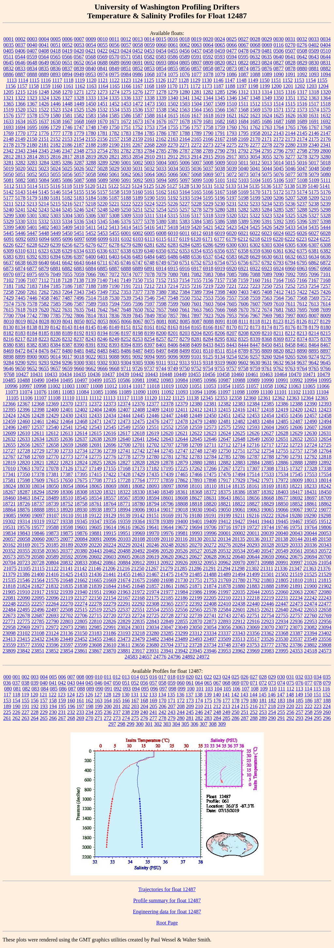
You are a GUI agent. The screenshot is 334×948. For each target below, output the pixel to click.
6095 (56, 239)
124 (71, 694)
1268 (55, 92)
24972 (202, 656)
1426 (43, 104)
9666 (102, 368)
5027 (90, 168)
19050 (224, 509)
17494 (238, 474)
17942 (253, 480)
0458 (208, 51)
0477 (231, 51)
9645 (325, 362)
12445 (138, 415)
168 (144, 700)
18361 (181, 492)
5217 (79, 204)
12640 (123, 439)
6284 (184, 245)
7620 (43, 309)
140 (217, 694)
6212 (243, 239)
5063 (137, 174)
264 (34, 718)
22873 (210, 621)
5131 (207, 186)
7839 (126, 315)
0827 (278, 62)
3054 (255, 156)
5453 (102, 233)
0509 (314, 51)
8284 (208, 339)
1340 (173, 98)
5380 (161, 221)
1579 (43, 115)
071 (254, 683)
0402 (314, 45)
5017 (314, 162)
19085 (9, 515)
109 (263, 688)
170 (162, 700)
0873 (231, 68)
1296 (231, 92)
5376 (126, 221)
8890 (302, 351)
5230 (220, 204)
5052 (32, 174)
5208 (302, 198)
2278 (267, 145)
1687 (278, 121)
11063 (294, 386)
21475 (167, 574)
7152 (161, 280)
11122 (164, 398)
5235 (278, 204)
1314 (267, 92)
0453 (149, 51)
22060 (281, 592)
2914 (196, 156)
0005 (55, 39)
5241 (20, 209)
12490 (310, 421)
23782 (281, 645)
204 (144, 706)
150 (308, 694)
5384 (196, 221)
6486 (173, 256)
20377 (66, 551)
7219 (208, 286)
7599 (173, 304)
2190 (114, 145)
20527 (195, 551)
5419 (184, 227)
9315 (196, 362)
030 (281, 677)
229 (44, 712)
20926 (181, 562)
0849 (114, 68)
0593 (220, 56)
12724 (310, 445)
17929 (238, 480)
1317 (302, 92)
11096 (210, 392)
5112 (9, 186)
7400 (231, 292)
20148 (310, 539)
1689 (302, 121)
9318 (208, 362)
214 (235, 706)
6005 (149, 233)
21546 (23, 580)
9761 (267, 368)
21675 (138, 580)
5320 (231, 215)
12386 (281, 404)
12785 (224, 456)
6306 (302, 245)
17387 (66, 474)
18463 (23, 498)
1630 (302, 115)
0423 (114, 51)
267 (62, 718)
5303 (55, 215)
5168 (231, 192)
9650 (20, 368)
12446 (152, 415)
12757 (296, 451)
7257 (325, 286)
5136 (266, 186)
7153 (172, 280)
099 (181, 688)
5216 (67, 204)
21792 (253, 580)
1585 (114, 115)
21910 (23, 592)
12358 (235, 398)
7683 (290, 309)
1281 (196, 92)
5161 (149, 192)
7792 (67, 315)
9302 (102, 362)
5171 (267, 192)
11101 (280, 392)
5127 (172, 186)
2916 (220, 156)
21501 (267, 574)
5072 (231, 174)
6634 (314, 256)
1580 (55, 115)
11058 (266, 386)
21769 (224, 580)
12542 (80, 427)
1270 (67, 92)
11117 (123, 398)
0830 (314, 62)
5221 (114, 204)
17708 (95, 480)
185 (299, 700)
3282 (20, 162)
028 (263, 677)
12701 (138, 445)
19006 (138, 509)
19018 (181, 509)
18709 (324, 498)
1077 (196, 74)
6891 (149, 268)
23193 (123, 633)
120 (34, 694)
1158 (34, 86)
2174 (302, 139)
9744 (161, 368)
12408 (138, 409)
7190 (114, 286)
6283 (173, 245)
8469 (8, 351)
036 (7, 683)
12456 (296, 415)
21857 (152, 586)
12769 (37, 456)
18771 (123, 504)
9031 (102, 356)
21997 (224, 592)
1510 (231, 104)
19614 (109, 527)
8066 (126, 321)
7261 (32, 292)
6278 (114, 245)
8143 (67, 327)
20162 (9, 545)
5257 (184, 209)
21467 (152, 574)
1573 (302, 109)
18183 (281, 486)
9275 (325, 356)
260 (327, 712)
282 (199, 718)
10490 (37, 380)
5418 (173, 227)
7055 (67, 274)
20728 (37, 562)
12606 (296, 427)
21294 (223, 568)
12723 (296, 445)
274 (126, 718)
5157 (102, 192)
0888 (32, 74)
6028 (325, 233)
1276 (137, 92)
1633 (8, 121)
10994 (310, 380)
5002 (137, 162)
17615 (52, 480)
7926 (220, 315)
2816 (55, 156)
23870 (109, 651)
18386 (238, 492)
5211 (8, 204)
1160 (57, 86)
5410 (79, 227)
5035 (184, 168)
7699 (325, 309)
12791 (296, 456)
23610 (109, 645)
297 (112, 724)
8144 (79, 327)
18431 (310, 492)
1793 (231, 133)
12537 (37, 427)
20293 (253, 545)
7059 (79, 274)
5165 (196, 192)
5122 (113, 186)
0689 (114, 62)
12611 (37, 433)
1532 (102, 109)
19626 (138, 527)
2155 (90, 139)
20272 (210, 545)
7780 (43, 315)
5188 (126, 198)
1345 (220, 98)
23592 (37, 645)
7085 (231, 274)
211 (208, 706)
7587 (79, 304)
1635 (32, 121)
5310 (137, 215)
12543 (95, 427)
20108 (138, 539)
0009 (90, 39)
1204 (323, 86)
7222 (243, 286)
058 (162, 683)
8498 (173, 351)
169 (153, 700)
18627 (195, 498)
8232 (67, 339)
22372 (181, 604)
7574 (8, 304)
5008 (208, 162)
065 (208, 683)
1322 (20, 98)
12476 (152, 421)
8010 (9, 321)
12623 (210, 433)
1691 (314, 121)
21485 (195, 574)
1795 (243, 133)
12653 (310, 439)
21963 (123, 592)
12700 (123, 445)
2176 (325, 139)
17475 (210, 474)
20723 (23, 562)
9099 (184, 356)
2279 (278, 145)
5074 (255, 174)
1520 (20, 109)
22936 (296, 621)
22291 (123, 604)
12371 (80, 404)
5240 (8, 209)
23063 (238, 627)
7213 (161, 286)
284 (217, 718)
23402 (324, 633)
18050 (52, 486)
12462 (52, 421)
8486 (126, 351)
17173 (138, 468)
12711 (210, 445)
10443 (151, 374)
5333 (55, 221)
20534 (238, 551)
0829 (302, 62)
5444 (325, 227)
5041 (255, 168)
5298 (325, 209)
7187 (79, 286)
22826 (109, 621)
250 (235, 712)
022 (208, 677)
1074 (161, 74)
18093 (152, 486)
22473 (296, 604)
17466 (195, 474)
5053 (43, 174)
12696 (109, 445)
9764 (302, 368)
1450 (90, 104)
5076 (278, 174)
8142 (55, 327)
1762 (255, 127)
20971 (253, 562)
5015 (290, 162)
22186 (181, 598)
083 (35, 688)
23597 (66, 645)
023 (217, 677)
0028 (255, 39)
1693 (8, 127)
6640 (43, 262)
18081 (124, 486)
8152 (137, 327)
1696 (43, 127)
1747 (79, 127)
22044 (253, 592)
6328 (55, 251)
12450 (210, 415)
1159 (45, 86)
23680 (152, 645)
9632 (278, 362)
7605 (231, 304)
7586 (67, 304)
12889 (310, 462)
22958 (9, 627)
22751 (253, 615)
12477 (167, 421)
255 (281, 712)
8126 (301, 321)
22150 (95, 598)
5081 (9, 180)
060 (181, 683)
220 (290, 706)
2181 (43, 145)
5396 (302, 221)
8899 (20, 356)
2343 (20, 151)
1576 (8, 115)
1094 (325, 74)
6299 (220, 245)
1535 (126, 109)
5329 (8, 221)
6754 (220, 262)
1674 (149, 121)
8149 (114, 327)
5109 (314, 180)
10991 (281, 380)
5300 (20, 215)
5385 (208, 221)
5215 (55, 204)
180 (254, 700)
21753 (210, 580)
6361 (278, 251)
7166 (301, 280)
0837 (67, 68)
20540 (253, 551)
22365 (167, 604)
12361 (264, 398)
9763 (290, 368)
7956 (243, 315)
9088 (114, 356)
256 (290, 712)
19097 (38, 515)
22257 (37, 604)
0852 (137, 68)
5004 (161, 162)
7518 (102, 298)
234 (89, 712)
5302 (43, 215)
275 (135, 718)
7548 (173, 298)
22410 (224, 604)
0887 (20, 74)
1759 (220, 127)
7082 (196, 274)
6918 (208, 268)
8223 (43, 339)
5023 (43, 168)
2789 (208, 151)
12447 (167, 415)
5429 (278, 227)
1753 (149, 127)
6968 (325, 268)
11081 (54, 392)
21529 (324, 574)
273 (117, 718)
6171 (208, 239)
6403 (114, 256)
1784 (137, 133)
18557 (109, 498)
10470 (294, 374)
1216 (32, 92)
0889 (43, 74)
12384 (253, 404)
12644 (181, 439)
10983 (167, 380)
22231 (281, 598)
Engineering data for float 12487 (167, 911)
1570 (267, 109)
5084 (44, 180)
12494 (324, 421)
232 (71, 712)
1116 (46, 80)
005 (53, 677)
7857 (173, 315)
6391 (20, 256)
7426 (325, 292)
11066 (323, 386)
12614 (80, 433)
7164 (278, 280)
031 (290, 677)
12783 (195, 456)
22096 (52, 598)
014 (135, 677)
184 (290, 700)
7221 (231, 286)
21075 (9, 568)
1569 (255, 109)
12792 (310, 456)
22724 (138, 615)
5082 (20, 180)
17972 (281, 480)
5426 (267, 227)
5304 (67, 215)
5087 (79, 180)
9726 (137, 368)
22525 (109, 609)
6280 (137, 245)
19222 (267, 515)
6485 (161, 256)
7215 (184, 286)
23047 (167, 627)
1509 (220, 104)
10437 (108, 374)
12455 (281, 415)
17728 (123, 480)
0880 (302, 68)
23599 (80, 645)
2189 (102, 145)
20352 (9, 551)
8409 (196, 345)
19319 (37, 521)
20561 (296, 551)
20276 (224, 545)
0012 (126, 39)
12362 (278, 398)
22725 (152, 615)
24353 (296, 651)
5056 (67, 174)
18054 (66, 486)
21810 (296, 580)
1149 (253, 80)
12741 (123, 451)
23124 (52, 633)
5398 (325, 221)
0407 (32, 51)
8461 (302, 345)
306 (194, 724)
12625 (238, 433)
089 (90, 688)
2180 (32, 145)
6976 (43, 274)
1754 (161, 127)
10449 (180, 374)
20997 (296, 562)
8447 (255, 345)
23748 (224, 645)
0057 (126, 45)
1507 (208, 104)
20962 (224, 562)
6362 (290, 251)
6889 (137, 268)
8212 (290, 333)
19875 (66, 533)
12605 (281, 427)
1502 (173, 104)
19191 (210, 515)
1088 (255, 74)
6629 (255, 256)
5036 (196, 168)
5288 (302, 209)
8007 (314, 315)
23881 (123, 651)
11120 (150, 398)
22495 (23, 609)
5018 (325, 162)
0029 (267, 39)
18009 (296, 480)
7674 (267, 309)
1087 (243, 74)
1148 (241, 80)
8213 (302, 333)
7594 (114, 304)
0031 (290, 39)
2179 (20, 145)
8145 (90, 327)
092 (117, 688)
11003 (68, 386)
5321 (243, 215)
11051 (195, 386)
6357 (231, 251)
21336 (281, 568)
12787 (253, 456)
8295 (220, 339)
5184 (90, 198)
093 (126, 688)
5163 (173, 192)
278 (162, 718)
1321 (8, 98)
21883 (253, 586)
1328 (79, 98)
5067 (184, 174)
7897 (196, 315)
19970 (152, 533)
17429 (138, 474)
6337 (114, 251)
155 (25, 700)
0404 (325, 45)
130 (125, 694)
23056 (224, 627)
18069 (109, 486)
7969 (267, 315)
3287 (79, 162)
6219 (266, 239)
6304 (278, 245)
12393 (324, 404)
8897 (325, 351)
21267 (152, 568)
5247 (90, 209)
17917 (224, 480)
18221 (295, 486)
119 (25, 694)
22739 (195, 615)
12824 (80, 462)
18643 (224, 498)
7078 (149, 274)
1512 (255, 104)
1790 (208, 133)
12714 (238, 445)
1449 (79, 104)
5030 (126, 168)
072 (263, 683)
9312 (173, 362)
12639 (109, 439)
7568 (302, 298)
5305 (79, 215)
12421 (310, 409)
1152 (287, 80)
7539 (126, 298)
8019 (20, 321)
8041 (67, 321)
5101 (220, 180)
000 (7, 677)
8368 (267, 339)
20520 (167, 551)
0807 (196, 62)
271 (98, 718)
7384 (184, 292)
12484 (267, 421)
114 (308, 688)
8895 (314, 351)
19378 (152, 521)
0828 (290, 62)
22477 (324, 604)
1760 (231, 127)
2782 (126, 151)
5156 (90, 192)
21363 (309, 568)
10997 (25, 386)
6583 (231, 256)
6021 (243, 233)
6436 (126, 256)
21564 (37, 580)
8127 (313, 321)
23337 (224, 633)
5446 (20, 233)
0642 (302, 56)
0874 (243, 68)
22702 (66, 615)
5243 (43, 209)
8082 (173, 321)
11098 (238, 392)
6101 (114, 239)
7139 (90, 280)
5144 (32, 192)
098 (172, 688)
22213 (238, 598)
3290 (114, 162)
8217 (20, 339)
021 (199, 677)
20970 (238, 562)
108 (254, 688)
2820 (102, 156)
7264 (67, 292)
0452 (137, 51)
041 (53, 683)
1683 (231, 121)
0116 (278, 45)
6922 (255, 268)
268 (71, 718)
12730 (52, 451)
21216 (123, 568)
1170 (172, 86)
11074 (26, 392)
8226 (55, 339)
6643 (79, 262)
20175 (37, 545)
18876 (23, 509)
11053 (209, 386)
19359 (123, 521)
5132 (219, 186)
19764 (310, 527)
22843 (152, 621)
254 (272, 712)
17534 (281, 474)
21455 (123, 574)
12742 (138, 451)
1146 (218, 80)
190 (16, 706)
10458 (223, 374)
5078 (302, 174)
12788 (267, 456)
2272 (196, 145)
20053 (324, 533)
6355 (208, 251)
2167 (220, 139)
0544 (20, 56)
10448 (165, 374)
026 (245, 677)
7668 (231, 309)
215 (245, 706)
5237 (302, 204)
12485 (281, 421)
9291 (32, 362)
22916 (253, 621)
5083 (32, 180)
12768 (23, 456)
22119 (66, 598)
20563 (310, 551)
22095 (37, 598)
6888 (126, 268)
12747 (181, 451)
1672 (126, 121)
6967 (314, 268)
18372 (210, 492)
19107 (52, 515)
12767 (9, 456)
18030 (23, 486)
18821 (224, 504)
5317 (196, 215)
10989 (253, 380)
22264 (52, 604)
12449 (195, 415)
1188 (230, 86)
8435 (220, 345)
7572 (325, 298)
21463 (138, 574)
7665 (208, 309)
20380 (80, 551)
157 (44, 700)
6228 (32, 245)
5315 (173, 215)
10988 (238, 380)
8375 (314, 339)
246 (199, 712)
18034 (38, 486)
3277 (290, 156)
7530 (114, 298)
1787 (173, 133)
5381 (173, 221)
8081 (161, 321)
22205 (210, 598)
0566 (67, 56)
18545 (80, 498)
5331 (32, 221)
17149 (95, 468)
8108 (232, 321)
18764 (109, 504)
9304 (126, 362)
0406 (20, 51)
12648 (238, 439)
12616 (109, 433)
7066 (90, 274)
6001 (126, 233)
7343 (79, 292)
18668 (267, 498)
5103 (243, 180)
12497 (23, 427)
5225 (161, 204)
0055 (102, 45)
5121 (102, 186)
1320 (325, 92)
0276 (302, 45)
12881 (210, 462)
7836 (114, 315)
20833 (80, 562)
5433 (290, 227)
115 (317, 688)
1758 (208, 127)
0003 (32, 39)
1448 (67, 104)
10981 (138, 380)
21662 (80, 580)
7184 (43, 286)
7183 (32, 286)
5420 (196, 227)
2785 (161, 151)
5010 (231, 162)
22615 (253, 609)
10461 (251, 374)
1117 (57, 80)
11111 (82, 398)
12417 (253, 409)
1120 (91, 80)
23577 (23, 645)
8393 (114, 345)
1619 (220, 115)
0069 (267, 45)
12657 (37, 445)
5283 (255, 209)
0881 (314, 68)
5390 (255, 221)
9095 (161, 356)
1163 (91, 86)
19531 (9, 527)
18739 (52, 504)
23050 (195, 627)
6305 (290, 245)
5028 (102, 168)
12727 (9, 451)
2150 (32, 139)
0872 (220, 68)
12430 (66, 415)
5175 (314, 192)
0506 (278, 51)
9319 (220, 362)
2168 (231, 139)
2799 (314, 151)
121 (43, 694)
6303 (267, 245)
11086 (110, 392)
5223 (137, 204)
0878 (290, 68)
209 (190, 706)
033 (308, 677)
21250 (137, 568)
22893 (224, 621)
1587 (137, 115)
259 (318, 712)
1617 (196, 115)
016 (153, 677)
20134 (224, 539)
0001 (8, 39)
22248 (9, 604)
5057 (79, 174)
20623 (181, 556)
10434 (65, 374)
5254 (161, 209)
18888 (37, 509)
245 (190, 712)
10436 (93, 374)
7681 (278, 309)
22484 (9, 609)
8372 (290, 339)
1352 (302, 98)
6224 (313, 239)
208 (181, 706)
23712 (181, 645)
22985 (95, 627)
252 (254, 712)
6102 (126, 239)
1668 (79, 121)
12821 (37, 462)
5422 (220, 227)
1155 (322, 80)
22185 (167, 598)
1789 (196, 133)
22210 (224, 598)
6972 (20, 274)
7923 (208, 315)
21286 (195, 568)
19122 (95, 515)
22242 (310, 598)
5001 (126, 162)
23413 (9, 639)
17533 (267, 474)
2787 (184, 151)
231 (62, 712)
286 (235, 718)
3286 (67, 162)
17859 (167, 480)
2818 (79, 156)
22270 (66, 604)
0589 (184, 56)
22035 (238, 592)
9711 (126, 368)
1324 (43, 98)
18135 (238, 486)
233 (80, 712)
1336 (126, 98)
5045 (278, 168)
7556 (220, 298)
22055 (267, 592)
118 (16, 694)
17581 (9, 480)
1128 (183, 80)
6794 (290, 262)
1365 (8, 104)
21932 (52, 592)
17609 (37, 480)
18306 (66, 492)
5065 (161, 174)
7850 (161, 315)
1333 (90, 98)
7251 (278, 286)
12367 (23, 404)
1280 (184, 92)
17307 (253, 468)
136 (180, 694)
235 (98, 712)
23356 (253, 633)
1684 (243, 121)
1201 (288, 86)
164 (108, 700)
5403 (55, 227)
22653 (310, 609)
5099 (196, 180)
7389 (196, 292)
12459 (9, 421)
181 (263, 700)
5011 (243, 162)
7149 (125, 280)
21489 (224, 574)
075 (290, 683)
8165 (196, 327)
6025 (290, 233)
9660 (79, 368)
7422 (302, 292)
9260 (267, 356)
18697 (310, 498)
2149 (20, 139)
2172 (278, 139)
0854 (161, 68)
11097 (224, 392)
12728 (23, 451)
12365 (321, 398)
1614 (161, 115)
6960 (290, 268)
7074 (126, 274)
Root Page (167, 922)
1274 (114, 92)
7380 (161, 292)
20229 (123, 545)
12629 (296, 433)
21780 (238, 580)
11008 (96, 386)
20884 (123, 562)
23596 (52, 645)
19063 (253, 509)
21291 (209, 568)
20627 (195, 556)
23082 (310, 627)
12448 (181, 415)
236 (108, 712)
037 (16, 683)
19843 (23, 533)
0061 (173, 45)
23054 (210, 627)
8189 (67, 333)
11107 (40, 398)
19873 (52, 533)
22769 (324, 615)
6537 (208, 256)
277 (153, 718)
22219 (267, 598)
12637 (80, 439)
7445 (20, 298)
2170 (255, 139)
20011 (253, 533)
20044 (310, 533)
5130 (195, 186)
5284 (267, 209)
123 (62, 694)
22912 (238, 621)
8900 (32, 356)
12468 (80, 421)
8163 (173, 327)
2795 (267, 151)
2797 (290, 151)
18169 (267, 486)
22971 (37, 627)
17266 (210, 468)
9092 (137, 356)
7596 (137, 304)
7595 (126, 304)
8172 (243, 327)
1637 (43, 121)
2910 (149, 156)
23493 (195, 639)
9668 (114, 368)
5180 (43, 198)
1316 (290, 92)
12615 (95, 433)
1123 (126, 80)
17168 (123, 468)
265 (44, 718)
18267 (9, 492)
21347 (295, 568)
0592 (208, 56)
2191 (126, 145)
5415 (137, 227)
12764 (324, 451)
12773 (66, 456)
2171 (267, 139)
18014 (324, 480)
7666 (220, 309)
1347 (243, 98)
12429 (52, 415)
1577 (20, 115)
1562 (173, 109)
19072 (310, 509)
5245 (67, 209)
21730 (181, 580)
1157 (22, 86)
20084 (81, 539)
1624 (267, 115)
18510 (66, 498)
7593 (102, 304)
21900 (310, 586)
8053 (103, 321)
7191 (126, 286)
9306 (149, 362)
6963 (302, 268)
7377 (137, 292)
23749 (238, 645)
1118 (68, 80)
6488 (184, 256)
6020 (231, 233)
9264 (278, 356)
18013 (310, 480)
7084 (220, 274)
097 (163, 688)
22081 (9, 598)
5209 (314, 198)
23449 (66, 639)
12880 (195, 462)
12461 (37, 421)
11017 (138, 386)
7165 (290, 280)
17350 (23, 474)
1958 (255, 133)
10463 (266, 374)
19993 (195, 533)
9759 (255, 368)
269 (80, 718)
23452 (80, 639)
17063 (23, 468)
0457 (196, 51)
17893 (195, 480)
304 (176, 724)
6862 (314, 262)
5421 (208, 227)
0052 (67, 45)
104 (218, 688)
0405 (8, 51)
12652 (296, 439)
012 (117, 677)
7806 (79, 315)
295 (318, 718)
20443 (95, 551)
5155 (79, 192)
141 (226, 694)
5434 (302, 227)
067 (217, 683)
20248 (167, 545)
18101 (196, 486)
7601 (196, 304)
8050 (79, 321)
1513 (267, 104)
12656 (23, 445)
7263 (55, 292)
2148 (8, 139)
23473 (123, 639)
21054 (324, 562)
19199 (224, 515)
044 (80, 683)
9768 (9, 374)
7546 (149, 298)
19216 (252, 515)
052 (135, 683)
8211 (278, 333)
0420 (79, 51)
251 (245, 712)
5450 (67, 233)
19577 (37, 527)
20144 (295, 539)
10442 (137, 374)
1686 (267, 121)
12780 (152, 456)
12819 (9, 462)
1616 (184, 115)
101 (200, 688)
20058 (23, 539)
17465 (181, 474)
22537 (123, 609)
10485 (9, 380)
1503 (184, 104)
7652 (149, 309)
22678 (23, 615)
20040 (281, 533)
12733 (66, 451)
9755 (220, 368)
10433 (50, 374)
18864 (9, 509)
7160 (255, 280)
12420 (296, 409)
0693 (161, 62)
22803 (66, 621)
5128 (184, 186)
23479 (138, 639)
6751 (184, 262)
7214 (173, 286)
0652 (79, 62)
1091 (290, 74)
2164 (184, 139)
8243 (90, 339)
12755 (281, 451)
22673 (9, 615)
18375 (224, 492)
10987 (224, 380)
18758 (80, 504)
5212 (20, 204)
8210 (267, 333)
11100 (266, 392)
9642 (314, 362)
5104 (255, 180)
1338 (149, 98)
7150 (137, 280)
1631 (314, 115)
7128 (67, 280)
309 (222, 724)
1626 (290, 115)
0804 (173, 62)
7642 (102, 309)
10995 (324, 380)
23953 (224, 651)
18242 (324, 486)
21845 (123, 586)
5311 (149, 215)
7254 (314, 286)
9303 (114, 362)
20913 (152, 562)
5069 (208, 174)
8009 (325, 315)
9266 (302, 356)
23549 (310, 639)
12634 (37, 439)
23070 (267, 627)
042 (62, 683)
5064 (149, 174)
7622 (55, 309)
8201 (173, 333)
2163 (173, 139)
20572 (324, 551)
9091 (126, 356)
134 (162, 694)
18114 (224, 486)
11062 (280, 386)
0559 (32, 56)
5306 (90, 215)
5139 (301, 186)
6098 (91, 239)
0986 (137, 74)
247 (208, 712)
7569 (314, 298)
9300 (79, 362)
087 (72, 688)
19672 (181, 527)
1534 (114, 109)
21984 (181, 592)
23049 (181, 627)
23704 (167, 645)
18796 (167, 504)
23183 (95, 633)
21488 (210, 574)
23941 (167, 651)
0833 (20, 68)
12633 (23, 439)
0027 (243, 39)
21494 (238, 574)
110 (272, 688)
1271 (79, 92)
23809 (9, 651)
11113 (109, 398)
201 (117, 706)
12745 (167, 451)
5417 (161, 227)
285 (226, 718)
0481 (267, 51)
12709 (195, 445)
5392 (278, 221)
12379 (181, 404)
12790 (281, 456)
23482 (152, 639)
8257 (161, 339)
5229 (208, 204)
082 (26, 688)
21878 (224, 586)
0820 (220, 62)
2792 (243, 151)
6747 (137, 262)
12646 (210, 439)
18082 (138, 486)
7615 (8, 309)
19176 (181, 515)
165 (117, 700)
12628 (281, 433)
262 (16, 718)
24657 (145, 656)
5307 (102, 215)
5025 (67, 168)
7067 (102, 274)
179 (245, 700)
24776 (159, 656)
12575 (224, 427)
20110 (167, 539)
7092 (290, 274)
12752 (253, 451)
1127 (172, 80)
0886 (8, 74)
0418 (55, 51)
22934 (281, 621)
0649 (43, 62)
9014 (55, 356)
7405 (255, 292)
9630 (255, 362)
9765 (314, 368)
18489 (52, 498)
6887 (114, 268)
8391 (90, 345)
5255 (173, 209)
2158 (126, 139)
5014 (278, 162)
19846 (37, 533)
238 (126, 712)
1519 (8, 109)
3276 (278, 156)
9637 (302, 362)
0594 (231, 56)
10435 (79, 374)
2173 (290, 139)
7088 (255, 274)
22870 (195, 621)
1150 (264, 80)
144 (253, 694)
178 (235, 700)
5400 (20, 227)
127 (98, 694)
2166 (208, 139)
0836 (55, 68)
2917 (231, 156)
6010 (173, 233)
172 (181, 700)
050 (117, 683)
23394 (310, 633)
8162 (161, 327)
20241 (138, 545)
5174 (302, 192)
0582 (149, 56)
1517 (314, 104)
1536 (137, 109)
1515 (290, 104)
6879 (43, 268)
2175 (314, 139)
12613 (66, 433)
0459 (220, 51)
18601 (167, 498)
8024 (32, 321)
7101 (325, 274)
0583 (161, 56)
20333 (296, 545)
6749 (161, 262)
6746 (126, 262)
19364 (138, 521)
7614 (325, 304)
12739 (109, 451)
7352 (114, 292)
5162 (161, 192)
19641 (152, 527)
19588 (52, 527)
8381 (20, 345)
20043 (296, 533)
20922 (167, 562)
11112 (95, 398)
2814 (32, 156)
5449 (55, 233)
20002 (238, 533)
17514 (253, 474)
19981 (181, 533)
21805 (281, 580)
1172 (195, 86)
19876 (80, 533)
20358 (37, 551)
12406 (109, 409)
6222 (290, 239)
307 (203, 724)
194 (53, 706)
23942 (181, 651)
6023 (267, 233)
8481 (79, 351)
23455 (95, 639)
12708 (181, 445)
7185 (55, 286)
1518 (325, 104)
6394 (55, 256)
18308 (80, 492)
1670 (102, 121)
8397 (149, 345)
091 (108, 688)
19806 (324, 527)
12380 (195, 404)
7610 (278, 304)
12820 (23, 462)
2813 (20, 156)
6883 (79, 268)
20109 (152, 539)
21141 (66, 568)
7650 (137, 309)
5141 (325, 186)
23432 (37, 639)
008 (80, 677)
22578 (210, 609)
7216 (196, 286)
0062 (184, 45)
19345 (80, 521)
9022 (90, 356)
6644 (90, 262)
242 (162, 712)
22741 (210, 615)
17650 (66, 480)
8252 (126, 339)
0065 (220, 45)
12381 (210, 404)
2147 (325, 133)
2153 (67, 139)
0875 (255, 68)
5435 (314, 227)
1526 (90, 109)
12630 (310, 433)
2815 (43, 156)
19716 (224, 527)
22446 (267, 604)
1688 (290, 121)
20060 (38, 539)
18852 (296, 504)
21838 (80, 586)
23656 (138, 645)
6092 (20, 239)
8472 (20, 351)
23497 (210, 639)
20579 (23, 556)
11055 (238, 386)
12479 (195, 421)
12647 (224, 439)
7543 (137, 298)
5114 (32, 186)
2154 (79, 139)
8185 (43, 333)
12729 (37, 451)
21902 (324, 586)
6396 (67, 256)
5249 (114, 209)
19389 (167, 521)
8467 (325, 345)
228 (34, 712)
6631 (278, 256)
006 (62, 677)
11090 (139, 392)
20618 (138, 556)
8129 (325, 321)
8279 (184, 339)
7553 (208, 298)
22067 (310, 592)
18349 (167, 492)
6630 (267, 256)
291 (281, 718)
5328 (325, 215)
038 (25, 683)
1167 (137, 86)
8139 (43, 327)
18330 (138, 492)
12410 (167, 409)
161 (80, 700)
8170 (231, 327)
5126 (160, 186)
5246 (79, 209)
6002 (137, 233)
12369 (52, 404)
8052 (91, 321)
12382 (224, 404)
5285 (278, 209)
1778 (67, 133)
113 (299, 688)
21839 (95, 586)
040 (44, 683)
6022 (255, 233)
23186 (109, 633)
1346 (231, 98)
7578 (32, 304)
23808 (324, 645)
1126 (161, 80)
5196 (220, 198)
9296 (67, 362)
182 (272, 700)
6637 (8, 262)
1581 (67, 115)
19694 (195, 527)
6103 (138, 239)
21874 (210, 586)
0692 (149, 62)
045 (89, 683)
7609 (267, 304)
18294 (37, 492)
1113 (12, 80)
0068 (255, 45)
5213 (32, 204)
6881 (55, 268)
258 (308, 712)
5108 (302, 180)
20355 (23, 551)
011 (107, 677)
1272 (90, 92)
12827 (123, 462)
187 (318, 700)
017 (162, 677)
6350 (161, 251)
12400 (52, 409)
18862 (324, 504)
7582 (43, 304)
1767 (314, 127)
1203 (311, 86)
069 (235, 683)
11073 (11, 392)
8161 (149, 327)
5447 (32, 233)
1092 (302, 74)
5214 (43, 204)
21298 (238, 568)
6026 (302, 233)
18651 (238, 498)
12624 (224, 433)
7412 (278, 292)
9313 (184, 362)
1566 (220, 109)
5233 (255, 204)
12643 (167, 439)
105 (227, 688)
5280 (220, 209)
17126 (66, 468)
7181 (8, 286)
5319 (220, 215)
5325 (290, 215)
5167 (220, 192)
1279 (173, 92)
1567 (231, 109)
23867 (95, 651)
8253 (137, 339)
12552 (167, 427)
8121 (266, 321)
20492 (138, 551)
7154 (184, 280)
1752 (137, 127)
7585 (55, 304)
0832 (8, 68)
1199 (265, 86)
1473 (149, 104)
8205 (208, 333)
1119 (80, 80)
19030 (195, 509)
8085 (185, 321)
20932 (195, 562)
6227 (20, 245)
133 (153, 694)
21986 (195, 592)
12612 (52, 433)
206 (162, 706)
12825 (95, 462)
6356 (220, 251)
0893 (55, 74)
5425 (255, 227)
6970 (8, 274)
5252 (149, 209)
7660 (173, 309)
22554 (152, 609)
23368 (281, 633)
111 (281, 688)
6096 (67, 239)
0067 (243, 45)
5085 (56, 180)
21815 (324, 580)
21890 (281, 586)
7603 (208, 304)
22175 (152, 598)
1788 (184, 133)
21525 (310, 574)
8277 (173, 339)
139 (208, 694)
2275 (231, 145)
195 (62, 706)
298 (121, 724)
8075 (149, 321)
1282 (208, 92)
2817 (67, 156)
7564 (278, 298)
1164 (103, 86)
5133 (231, 186)
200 (108, 706)
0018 (184, 39)
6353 (184, 251)
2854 (137, 156)
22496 (37, 609)
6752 (196, 262)
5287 (290, 209)
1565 (208, 109)
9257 (255, 356)
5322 (255, 215)
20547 (267, 551)
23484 (167, 639)
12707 (167, 445)
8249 (114, 339)
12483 (253, 421)
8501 (196, 351)
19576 (23, 527)
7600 (184, 304)
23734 (210, 645)
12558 (181, 427)
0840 (90, 68)
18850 (281, 504)
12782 (181, 456)
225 (7, 712)
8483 (102, 351)
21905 (9, 592)
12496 (9, 427)
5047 (302, 168)
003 (34, 677)
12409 (152, 409)
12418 (267, 409)
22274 (80, 604)
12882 (224, 462)
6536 (196, 256)
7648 (126, 309)
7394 (208, 292)
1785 (149, 133)
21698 (167, 580)
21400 (37, 574)
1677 (173, 121)
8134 (20, 327)
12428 (37, 415)
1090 (278, 74)
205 (153, 706)
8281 (196, 339)
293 (299, 718)
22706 (80, 615)
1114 (23, 80)
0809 (208, 62)
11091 (153, 392)
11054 (224, 386)
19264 (281, 515)
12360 (249, 398)
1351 (290, 98)
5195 (208, 198)
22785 (37, 621)
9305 (137, 362)
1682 (220, 121)
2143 (278, 133)
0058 (137, 45)
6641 (55, 262)
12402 (80, 409)
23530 (281, 639)
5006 (184, 162)
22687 (37, 615)
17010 (9, 468)
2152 (55, 139)
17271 (238, 468)
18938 (95, 509)
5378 (149, 221)
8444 (243, 345)
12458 (324, 415)
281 (190, 718)
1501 (161, 104)
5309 (126, 215)
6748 (149, 262)
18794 (152, 504)
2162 (161, 139)
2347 (67, 151)
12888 (296, 462)
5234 (267, 204)
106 (236, 688)
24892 (188, 656)
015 (144, 677)
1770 (20, 133)
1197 (241, 86)
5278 (196, 209)
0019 (196, 39)
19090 (23, 515)
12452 (238, 415)
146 (272, 694)
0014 (149, 39)
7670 (243, 309)
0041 (43, 45)
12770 (52, 456)
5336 (79, 221)
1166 (126, 86)
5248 (102, 209)
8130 (8, 327)
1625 (278, 115)
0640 (278, 56)
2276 (243, 145)
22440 (253, 604)
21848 (138, 586)
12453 (253, 415)
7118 (55, 280)
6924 (278, 268)
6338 (126, 251)
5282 (243, 209)
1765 (290, 127)
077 (308, 683)
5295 (314, 209)
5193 (184, 198)
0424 (126, 51)
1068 (149, 74)
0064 (208, 45)
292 (290, 718)
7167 (313, 280)
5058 (90, 174)
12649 (253, 439)
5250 (126, 209)
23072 (281, 627)
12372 (95, 404)
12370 (66, 404)
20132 (209, 539)
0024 (220, 39)
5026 (79, 168)
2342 (8, 151)
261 (7, 718)
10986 (210, 380)
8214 (314, 333)
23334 (210, 633)
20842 (95, 562)
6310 (20, 251)
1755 (173, 127)
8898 (8, 356)
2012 (267, 133)
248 (217, 712)
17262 (195, 468)
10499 (95, 380)
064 (199, 683)
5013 (267, 162)
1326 (55, 98)
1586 (126, 115)
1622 (243, 115)
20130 (195, 539)
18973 (109, 509)
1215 (20, 92)
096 (154, 688)
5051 (20, 174)
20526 (181, 551)
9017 (67, 356)
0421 (90, 51)
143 (244, 694)
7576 (20, 304)
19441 (253, 521)
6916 (184, 268)
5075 (267, 174)
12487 (296, 421)
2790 (220, 151)
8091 (220, 321)
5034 (173, 168)
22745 (238, 615)
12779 (138, 456)
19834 (9, 533)
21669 (109, 580)
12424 (9, 415)
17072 (37, 468)
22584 (224, 609)
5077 (290, 174)
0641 (290, 56)
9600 (231, 362)
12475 (138, 421)
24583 (131, 656)
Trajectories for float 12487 (167, 889)
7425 (314, 292)
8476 (43, 351)
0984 (126, 74)
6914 (161, 268)
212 (217, 706)
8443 (231, 345)
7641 (90, 309)
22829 (123, 621)
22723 (123, 615)
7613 (314, 304)
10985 (195, 380)
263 (25, 718)
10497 (80, 380)
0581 (137, 56)
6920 (231, 268)
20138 (281, 539)
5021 (32, 168)
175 (208, 700)
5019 (8, 168)
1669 (90, 121)
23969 (253, 651)
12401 (66, 409)
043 (71, 683)
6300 (231, 245)
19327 (52, 521)
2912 (173, 156)
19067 (296, 509)
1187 (218, 86)
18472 (37, 498)
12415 (224, 409)
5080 (325, 174)
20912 (138, 562)
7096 (314, 274)
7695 (302, 309)
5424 (243, 227)
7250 (267, 286)
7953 (231, 315)
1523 (55, 109)
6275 (79, 245)
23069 (253, 627)
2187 (79, 145)
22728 (167, 615)
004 (44, 677)
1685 (255, 121)
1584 (102, 115)
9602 (243, 362)
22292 (138, 604)
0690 (126, 62)
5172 (278, 192)
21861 (167, 586)
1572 (290, 109)
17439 (167, 474)
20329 (281, 545)
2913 (184, 156)
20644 (253, 556)
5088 (91, 180)
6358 (243, 251)
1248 (43, 92)
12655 (9, 445)
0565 (55, 56)
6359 (255, 251)
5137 (278, 186)
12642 (152, 439)
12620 (167, 433)
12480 (210, 421)
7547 (161, 298)
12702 (152, 445)
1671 (114, 121)
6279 (126, 245)
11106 (26, 398)
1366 (20, 104)
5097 (185, 180)
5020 (20, 168)
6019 (220, 233)
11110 (68, 398)
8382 (32, 345)
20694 (310, 556)
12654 (324, 439)
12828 (138, 462)
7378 (149, 292)
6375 (302, 251)
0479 (255, 51)
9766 (325, 368)
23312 (195, 633)
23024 (123, 627)
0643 (314, 56)
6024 (278, 233)
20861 (109, 562)
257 (299, 712)
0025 (231, 39)
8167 (220, 327)
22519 (95, 609)
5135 (254, 186)
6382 (325, 251)
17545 (296, 474)
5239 (325, 204)
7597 (149, 304)
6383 (8, 256)
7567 (290, 298)
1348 (255, 98)
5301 (32, 215)
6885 (102, 268)
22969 (23, 627)
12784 (210, 456)
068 (226, 683)
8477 (55, 351)
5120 (90, 186)
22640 (281, 609)
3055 (267, 156)
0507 (290, 51)
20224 (109, 545)
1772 (32, 133)
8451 (278, 345)
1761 (243, 127)
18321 (109, 492)
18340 (152, 492)
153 (7, 700)
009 (89, 677)
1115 (34, 80)
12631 (324, 433)
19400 (181, 521)
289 (263, 718)
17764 (138, 480)
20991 (281, 562)
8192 (79, 333)
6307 (314, 245)
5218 (90, 204)
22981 (80, 627)
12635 (52, 439)
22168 (138, 598)
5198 (243, 198)
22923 (267, 621)
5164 (184, 192)
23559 (9, 645)
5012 (255, 162)
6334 (79, 251)
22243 (324, 598)
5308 (114, 215)
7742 (32, 315)
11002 (54, 386)
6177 (219, 239)
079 (327, 683)
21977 (167, 592)
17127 (80, 468)
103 (209, 688)
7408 (267, 292)
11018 (153, 386)
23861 (80, 651)
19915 (109, 533)
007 (71, 677)
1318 (314, 92)
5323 (267, 215)
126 (89, 694)
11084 (82, 392)
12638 (95, 439)
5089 (103, 180)
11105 (12, 398)
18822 (238, 504)
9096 (173, 356)
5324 (278, 215)
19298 (324, 515)
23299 (181, 633)
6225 (325, 239)
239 (135, 712)
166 (126, 700)
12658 (52, 445)
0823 (255, 62)
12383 (238, 404)
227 (25, 712)
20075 (52, 539)
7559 (255, 298)
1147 (230, 80)
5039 (231, 168)
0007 (79, 39)
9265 (290, 356)
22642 (296, 609)
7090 (278, 274)
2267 (137, 145)
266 (53, 718)
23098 (9, 633)
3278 (302, 156)
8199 (149, 333)
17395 (80, 474)
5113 (20, 186)
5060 (102, 174)
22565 (195, 609)
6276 (90, 245)
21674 (123, 580)
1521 (32, 109)
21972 (138, 592)
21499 (253, 574)
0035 (8, 45)
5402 (43, 227)
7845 (137, 315)
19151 (152, 515)
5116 (55, 186)
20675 (296, 556)
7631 (67, 309)
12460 (23, 421)
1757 (196, 127)
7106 (20, 280)
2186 (67, 145)
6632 (290, 256)
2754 (102, 151)
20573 (9, 556)
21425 (66, 574)
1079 (220, 74)
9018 (79, 356)
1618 (208, 115)
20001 (224, 533)
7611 (290, 304)
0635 (267, 56)
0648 (32, 62)
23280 (152, 633)
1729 (55, 127)
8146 (102, 327)
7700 (8, 315)
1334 (102, 98)
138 (199, 694)
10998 (39, 386)
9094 (149, 356)
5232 (243, 204)
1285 (220, 92)
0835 (43, 68)
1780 (90, 133)
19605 (95, 527)
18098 (181, 486)
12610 (23, 433)
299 (130, 724)
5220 (102, 204)
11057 (252, 386)
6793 (278, 262)
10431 (36, 374)
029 (272, 677)
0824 (267, 62)
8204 (196, 333)
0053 (79, 45)
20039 (267, 533)
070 (245, 683)
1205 (8, 92)
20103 (124, 539)
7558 (243, 298)
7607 (255, 304)
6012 (196, 233)
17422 (109, 474)
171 (171, 700)
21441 (109, 574)
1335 (114, 98)
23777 (267, 645)
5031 (137, 168)
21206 (108, 568)
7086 (243, 274)
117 (7, 694)
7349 (102, 292)
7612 (302, 304)
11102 (294, 392)
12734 (80, 451)
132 (144, 694)
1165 (114, 86)
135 (171, 694)
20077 (66, 539)
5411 (90, 227)
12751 (238, 451)
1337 (137, 98)
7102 (9, 280)
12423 (324, 409)
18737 (37, 504)
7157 (219, 280)
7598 (161, 304)
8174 (267, 327)
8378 (325, 339)
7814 (90, 315)
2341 (325, 145)
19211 (238, 515)
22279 (109, 604)
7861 (184, 315)
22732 (181, 615)
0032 (302, 39)
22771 (9, 621)
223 (318, 706)
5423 (231, 227)
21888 (267, 586)
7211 (137, 286)
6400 (90, 256)
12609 (9, 433)
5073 (243, 174)
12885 (267, 462)
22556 (181, 609)
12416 (238, 409)
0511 (8, 56)
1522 (43, 109)
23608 (95, 645)
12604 (267, 427)
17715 (109, 480)
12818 (324, 456)
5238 (314, 204)
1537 (149, 109)
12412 (195, 409)
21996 (210, 592)
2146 (314, 133)
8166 (208, 327)
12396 (23, 409)
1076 (184, 74)
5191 (161, 198)
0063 (196, 45)
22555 (167, 609)
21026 (310, 562)
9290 (20, 362)
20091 (95, 539)
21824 (23, 586)
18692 (296, 498)
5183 (79, 198)
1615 (173, 115)
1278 (161, 92)
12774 (80, 456)
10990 (267, 380)
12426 (23, 415)
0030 (278, 39)
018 (171, 677)
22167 (123, 598)
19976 (167, 533)
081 (17, 688)
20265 (181, 545)
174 (199, 700)
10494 (52, 380)
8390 (79, 345)
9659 (67, 368)
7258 (8, 292)
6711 (102, 262)
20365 (52, 551)
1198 (253, 86)
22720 (109, 615)
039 (34, 683)
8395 (137, 345)
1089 (267, 74)
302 (158, 724)
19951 (123, 533)
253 (263, 712)
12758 (310, 451)
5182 (67, 198)
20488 (123, 551)
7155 (196, 280)
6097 (79, 239)
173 (190, 700)
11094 (196, 392)
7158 (231, 280)
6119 (184, 239)
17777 (152, 480)
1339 (161, 98)
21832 (52, 586)
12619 (152, 433)
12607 (310, 427)
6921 (243, 268)
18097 (167, 486)
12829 (152, 462)
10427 (22, 374)
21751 (195, 580)
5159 (126, 192)
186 (308, 700)
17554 (324, 474)
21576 (52, 580)
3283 (32, 162)
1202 (300, 86)
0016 (173, 39)
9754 (208, 368)
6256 (67, 245)
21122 (52, 568)
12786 (238, 456)
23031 (138, 627)
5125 (149, 186)
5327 (314, 215)
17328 (310, 468)
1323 (32, 98)
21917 (37, 592)
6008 (161, 233)
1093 (314, 74)
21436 (95, 574)
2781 (114, 151)
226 (16, 712)
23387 (296, 633)
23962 (238, 651)
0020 (208, 39)
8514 (231, 351)
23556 (324, 639)
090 (99, 688)
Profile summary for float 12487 (167, 900)
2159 (137, 139)
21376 (324, 568)
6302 (255, 245)
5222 (126, 204)
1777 (55, 133)
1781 (102, 133)
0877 (278, 68)
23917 (138, 651)
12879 (181, 462)
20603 (109, 556)
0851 (126, 68)
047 (108, 683)
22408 (210, 604)
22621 (267, 609)
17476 (224, 474)
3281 (8, 162)
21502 (281, 574)
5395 (290, 221)
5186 (102, 198)
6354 (196, 251)
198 (89, 706)
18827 (253, 504)
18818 (195, 504)
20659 (267, 556)
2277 (255, 145)
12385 (267, 404)
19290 (310, 515)
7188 (90, 286)
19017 (167, 509)
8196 (114, 333)
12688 (80, 445)
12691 (95, 445)
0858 (208, 68)
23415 (23, 639)
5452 (90, 233)
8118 (255, 321)
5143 (20, 192)
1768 (325, 127)
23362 (267, 633)
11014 (124, 386)
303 (167, 724)
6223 (301, 239)
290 (272, 718)
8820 (278, 351)
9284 (8, 362)
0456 (184, 51)
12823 (66, 462)
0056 (114, 45)
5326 (302, 215)
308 (213, 724)
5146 (55, 192)
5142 (8, 192)
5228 (196, 204)
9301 (90, 362)
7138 (78, 280)
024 (226, 677)
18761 (95, 504)
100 (190, 688)
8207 (231, 333)
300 (140, 724)
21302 (252, 568)
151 (317, 694)
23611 (123, 645)
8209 (255, 333)
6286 (208, 245)
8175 (278, 327)
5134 (242, 186)
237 (117, 712)
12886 (281, 462)
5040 (243, 168)
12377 (152, 404)
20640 (238, 556)
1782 (114, 133)
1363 (314, 98)
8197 (126, 333)
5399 (8, 227)
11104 (322, 392)
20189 (66, 545)
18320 (95, 492)
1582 (79, 115)
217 (263, 706)
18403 (281, 492)
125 (80, 694)
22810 (95, 621)
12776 (109, 456)
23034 (152, 627)
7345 (90, 292)
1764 (278, 127)
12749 (210, 451)
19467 (296, 521)
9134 (220, 356)
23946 (210, 651)
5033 (161, 168)
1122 (114, 80)
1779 (79, 133)
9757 (231, 368)
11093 (181, 392)
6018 (208, 233)
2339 (302, 145)
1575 (325, 109)
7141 (114, 280)
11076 (40, 392)
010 (98, 677)
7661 (184, 309)
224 (327, 706)
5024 (55, 168)
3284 (43, 162)
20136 (252, 539)
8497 (161, 351)
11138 (192, 398)
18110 (210, 486)
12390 (310, 404)
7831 (102, 315)
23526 (267, 639)
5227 (184, 204)
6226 (8, 245)
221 (299, 706)
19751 (296, 527)
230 (53, 712)
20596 (80, 556)
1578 (32, 115)
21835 (66, 586)
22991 (109, 627)
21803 (267, 580)
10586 (123, 380)
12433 (95, 415)
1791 (220, 133)
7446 (32, 298)
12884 (253, 462)
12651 (281, 439)
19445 (281, 521)
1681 (208, 121)
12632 (9, 439)
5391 (267, 221)
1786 (161, 133)
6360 (267, 251)
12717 (267, 445)
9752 (196, 368)
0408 (43, 51)
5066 (173, 174)
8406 (173, 345)
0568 (90, 56)
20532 (224, 551)
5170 (255, 192)
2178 (8, 145)
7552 (196, 298)
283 (208, 718)
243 (171, 712)
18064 (81, 486)
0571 (126, 56)
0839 (79, 68)
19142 (138, 515)
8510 (208, 351)
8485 (114, 351)
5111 (326, 180)
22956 (324, 621)
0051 (55, 45)
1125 (149, 80)
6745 (114, 262)
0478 (243, 51)
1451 (102, 104)
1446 (55, 104)
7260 (20, 292)
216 (254, 706)
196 (71, 706)
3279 (314, 156)
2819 (90, 156)
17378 (37, 474)
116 (326, 688)
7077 (137, 274)
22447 (281, 604)
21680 (152, 580)
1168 (149, 86)
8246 (102, 339)
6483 (137, 256)
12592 (238, 427)
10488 (23, 380)
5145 (43, 192)
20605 (123, 556)
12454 (267, 415)
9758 (243, 368)
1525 (79, 109)
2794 (255, 151)
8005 (302, 315)
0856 (184, 68)
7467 (55, 298)
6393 (43, 256)
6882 (67, 268)
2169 (243, 139)
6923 (267, 268)
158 (53, 700)
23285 (167, 633)
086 (63, 688)
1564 (196, 109)
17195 (167, 468)
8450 (267, 345)
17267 (224, 468)
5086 (67, 180)
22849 (167, 621)
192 (34, 706)
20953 (210, 562)
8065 (114, 321)
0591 (196, 56)
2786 (173, 151)
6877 (32, 268)
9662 (90, 368)
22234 (296, 598)
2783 (137, 151)
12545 (109, 427)
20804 (52, 562)
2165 (196, 139)
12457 (310, 415)
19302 (9, 521)
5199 (255, 198)
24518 (310, 651)
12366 (9, 404)
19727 (253, 527)
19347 (95, 521)
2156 (102, 139)
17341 (9, 474)
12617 (123, 433)
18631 (210, 498)
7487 (67, 298)
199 (98, 706)
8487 (137, 351)
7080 (173, 274)
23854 (66, 651)
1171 (184, 86)
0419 (67, 51)
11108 (54, 398)
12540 (52, 427)
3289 (102, 162)
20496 (152, 551)
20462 (109, 551)
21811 (310, 580)
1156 (11, 86)
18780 (138, 504)
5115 (43, 186)
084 (44, 688)
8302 (231, 339)
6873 (8, 268)
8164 (184, 327)
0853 (149, 68)
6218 (255, 239)
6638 (20, 262)
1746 (67, 127)
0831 (325, 62)
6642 (67, 262)
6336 (102, 251)
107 (245, 688)
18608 (181, 498)
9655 (43, 368)
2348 (79, 151)
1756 (184, 127)
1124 (137, 80)
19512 (324, 521)
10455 (194, 374)
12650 (267, 439)
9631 (267, 362)
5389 (243, 221)
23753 (253, 645)
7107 (32, 280)
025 (235, 677)
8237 (79, 339)
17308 (267, 468)
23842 (23, 651)
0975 (114, 74)
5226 (173, 204)
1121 (103, 80)
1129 (195, 80)
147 (281, 694)
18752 (66, 504)
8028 (44, 321)
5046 (290, 168)
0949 (79, 74)
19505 (310, 521)
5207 (290, 198)
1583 (90, 115)
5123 (125, 186)
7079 (161, 274)
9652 (32, 368)
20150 (324, 539)
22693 (52, 615)
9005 (43, 356)
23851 (37, 651)
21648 (66, 580)
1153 (299, 80)
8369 (278, 339)
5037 (208, 168)
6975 (32, 274)
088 (81, 688)
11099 (252, 392)
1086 (231, 74)
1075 (173, 74)
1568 (243, 109)
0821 (231, 62)
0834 (32, 68)
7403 (243, 292)
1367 (32, 104)
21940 (80, 592)
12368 (37, 404)
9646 (8, 368)
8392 (102, 345)
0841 (102, 68)
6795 (302, 262)
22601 (238, 609)
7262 (43, 292)
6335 (90, 251)
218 (272, 706)
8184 (32, 333)
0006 (67, 39)
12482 (238, 421)
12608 (324, 427)
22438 (238, 604)
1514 (278, 104)
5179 (32, 198)
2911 (161, 156)
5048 (314, 168)
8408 (184, 345)
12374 (123, 404)
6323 (43, 251)
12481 (224, 421)
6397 (79, 256)
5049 (325, 168)
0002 (20, 39)
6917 (196, 268)
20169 (23, 545)
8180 (325, 327)
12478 (181, 421)
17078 (52, 468)
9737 (149, 368)
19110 (66, 515)
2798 (302, 151)
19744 (267, 527)
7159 (243, 280)
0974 (102, 74)
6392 (32, 256)
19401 (195, 521)
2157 (114, 139)
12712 (224, 445)
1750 (114, 127)
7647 (114, 309)
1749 (102, 127)
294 (308, 718)
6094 (44, 239)
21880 (238, 586)
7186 (67, 286)
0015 (161, 39)
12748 (195, 451)
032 (299, 677)
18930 (80, 509)
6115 (161, 239)
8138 (32, 327)
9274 (314, 356)
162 (89, 700)
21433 (80, 574)
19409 (210, 521)
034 (318, 677)
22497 (52, 609)
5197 (231, 198)
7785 (55, 315)
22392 (195, 604)
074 (281, 683)
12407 (123, 409)
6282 (161, 245)
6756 (243, 262)
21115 (38, 568)
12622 (195, 433)
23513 (238, 639)
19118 (80, 515)
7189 (102, 286)
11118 (136, 398)
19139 (123, 515)
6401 (102, 256)
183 (281, 700)
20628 (210, 556)
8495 (149, 351)
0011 (114, 39)
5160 (137, 192)
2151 (43, 139)
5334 (67, 221)
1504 (196, 104)
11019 (167, 386)
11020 (181, 386)
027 (254, 677)
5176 (325, 192)
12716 (253, 445)
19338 (66, 521)
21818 (9, 586)
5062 (126, 174)
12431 (80, 415)
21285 (180, 568)
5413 (114, 227)
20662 (281, 556)
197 (80, 706)
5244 (55, 209)
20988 (267, 562)
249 (226, 712)
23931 (152, 651)
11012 (110, 386)
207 (171, 706)
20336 (310, 545)
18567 (123, 498)
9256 (243, 356)
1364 (325, 98)
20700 (324, 556)
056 (144, 683)
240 (144, 712)
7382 (173, 292)
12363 (292, 398)
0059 (149, 45)
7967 (255, 315)
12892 (324, 462)
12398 (37, 409)
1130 (207, 80)
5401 (32, 227)
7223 (255, 286)
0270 (290, 45)
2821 (114, 156)
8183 (20, 333)
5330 (20, 221)
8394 (126, 345)
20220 (95, 545)
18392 (267, 492)
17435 (152, 474)
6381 (314, 251)
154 (16, 700)
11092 (167, 392)
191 (25, 706)
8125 (290, 321)
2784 (149, 151)
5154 (67, 192)
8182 (8, 333)
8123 (278, 321)
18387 (253, 492)
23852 (52, 651)
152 (326, 694)
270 (89, 718)
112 (290, 688)
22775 (23, 621)
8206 (220, 333)
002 (25, 677)
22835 (138, 621)
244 (181, 712)
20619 (152, 556)
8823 (290, 351)
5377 (137, 221)
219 (281, 706)
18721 (9, 504)
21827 (37, 586)
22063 (296, 592)
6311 (32, 251)
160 (71, 700)
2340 (314, 145)
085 (53, 688)
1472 (137, 104)
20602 (95, 556)
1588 (149, 115)
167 (135, 700)
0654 (90, 62)
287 (245, 718)
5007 (196, 162)
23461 (109, 639)
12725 (324, 445)
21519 (296, 574)
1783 (126, 133)
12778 (123, 456)
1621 (231, 115)
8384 (55, 345)
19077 (324, 509)
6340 (149, 251)
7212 (149, 286)
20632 (224, 556)
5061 (114, 174)
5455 (114, 233)
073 (272, 683)
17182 (152, 468)
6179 (231, 239)
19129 (109, 515)
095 (145, 688)
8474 (32, 351)
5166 (208, 192)
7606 (243, 304)
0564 (43, 56)
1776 (43, 133)
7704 (20, 315)
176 (217, 700)
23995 (281, 651)
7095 (302, 274)
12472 (109, 421)
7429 (8, 298)
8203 (184, 333)
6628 (243, 256)
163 (98, 700)
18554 (95, 498)
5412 (102, 227)
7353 (126, 292)
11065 (308, 386)
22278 (95, 604)
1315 (278, 92)
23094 (324, 627)
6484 (149, 256)
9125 (208, 356)
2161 (149, 139)
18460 (9, 498)
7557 (231, 298)
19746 (281, 527)
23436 (52, 639)
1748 (90, 127)
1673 (137, 121)
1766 (302, 127)
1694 (20, 127)
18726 (23, 504)
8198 (137, 333)
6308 (325, 245)
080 (8, 688)
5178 (20, 198)
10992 (296, 380)
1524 (67, 109)
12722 (281, 445)
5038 (220, 168)
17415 (95, 474)
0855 (173, 68)
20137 (267, 539)
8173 (255, 327)
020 (190, 677)
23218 (138, 633)
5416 (149, 227)
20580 (37, 556)
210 (199, 706)
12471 (95, 421)
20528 (210, 551)
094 (136, 688)
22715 (95, 615)
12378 (167, 404)
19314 (23, 521)
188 (327, 700)
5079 (314, 174)
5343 (90, 221)
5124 (137, 186)
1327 (67, 98)
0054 (90, 45)
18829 (267, 504)
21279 (166, 568)
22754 (267, 615)
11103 (308, 392)
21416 (52, 574)
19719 (238, 527)
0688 (102, 62)
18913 (52, 509)
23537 (296, 639)
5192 (173, 198)
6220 (278, 239)
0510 (325, 51)
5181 (55, 198)
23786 (296, 645)
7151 (149, 280)
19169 (167, 515)
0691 (137, 62)
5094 (161, 180)
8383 (43, 345)
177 (226, 700)
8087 (196, 321)
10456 (208, 374)
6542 (220, 256)
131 (135, 694)
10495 (66, 380)
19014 (152, 509)
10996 (11, 386)
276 (144, 718)
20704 (9, 562)
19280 (295, 515)
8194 (102, 333)
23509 (224, 639)
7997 (290, 315)
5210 (325, 198)
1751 (126, 127)
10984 (181, 380)
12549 (123, 427)
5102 (232, 180)
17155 (109, 468)
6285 (196, 245)
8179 (314, 327)
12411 (181, 409)
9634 (290, 362)
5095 (173, 180)
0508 (302, 51)
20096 (109, 539)
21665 (95, 580)
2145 (302, 133)
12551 (152, 427)
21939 (66, 592)
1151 (276, 80)
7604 (220, 304)
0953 (90, 74)
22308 (152, 604)
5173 (290, 192)
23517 (253, 639)
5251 (137, 209)
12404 (95, 409)
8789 (243, 351)
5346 (114, 221)
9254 (231, 356)
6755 (231, 262)
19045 (210, 509)
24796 (174, 656)
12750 (224, 451)
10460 (237, 374)
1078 (208, 74)
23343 (238, 633)
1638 (55, 121)
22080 (324, 592)
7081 (184, 274)
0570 (114, 56)
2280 (290, 145)
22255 (23, 604)
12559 (195, 427)
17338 (324, 468)
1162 (80, 86)
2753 (90, 151)
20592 (66, 556)
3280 (325, 156)
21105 (24, 568)
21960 (109, 592)
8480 (67, 351)
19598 (66, 527)
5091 (126, 180)
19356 (109, 521)
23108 (37, 633)
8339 (255, 339)
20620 (167, 556)
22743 (224, 615)
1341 (184, 98)
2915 (208, 156)
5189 (137, 198)
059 (171, 683)
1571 (278, 109)
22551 (138, 609)
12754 (267, 451)
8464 (314, 345)
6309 (8, 251)
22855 (181, 621)
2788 (196, 151)
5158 (114, 192)
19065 (267, 509)
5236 (290, 204)
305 (185, 724)
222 (308, 706)
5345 (102, 221)
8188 (55, 333)
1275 (126, 92)
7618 (20, 309)
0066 (231, 45)
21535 (9, 580)
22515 (80, 609)
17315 (281, 468)
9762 (278, 368)
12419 (281, 409)
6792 (267, 262)
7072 (114, 274)
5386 (220, 221)
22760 (310, 615)
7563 (267, 298)
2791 (231, 151)
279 (171, 718)
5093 (149, 180)
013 (126, 677)
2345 (43, 151)
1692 (325, 121)
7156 (208, 280)
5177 (8, 198)
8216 (8, 339)
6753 (208, 262)
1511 (243, 104)
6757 (255, 262)
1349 (267, 98)
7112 (44, 280)
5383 (184, 221)
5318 (208, 215)
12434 (109, 415)
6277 (102, 245)
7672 (255, 309)
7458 (43, 298)
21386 (23, 574)
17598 (23, 480)
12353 (221, 398)
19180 (195, 515)
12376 (138, 404)
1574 (314, 109)
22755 (281, 615)
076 (299, 683)
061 (190, 683)
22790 (52, 621)
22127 (80, 598)
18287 (23, 492)
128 (107, 694)
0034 (325, 39)
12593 (253, 427)
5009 (220, 162)
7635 (79, 309)
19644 (167, 527)
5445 (8, 233)
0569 (102, 56)
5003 (149, 162)
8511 (220, 351)
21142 (80, 568)
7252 (290, 286)
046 (98, 683)
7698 (314, 309)
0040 (32, 45)
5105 (267, 180)
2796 (278, 151)
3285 (55, 162)
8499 (184, 351)
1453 (126, 104)
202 (126, 706)
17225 (181, 468)
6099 (103, 239)
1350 (278, 98)
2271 (184, 145)
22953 (310, 621)
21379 (9, 574)
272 (108, 718)
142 (235, 694)
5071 (220, 174)
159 (62, 700)
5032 (149, 168)
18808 (181, 504)
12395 (9, 409)
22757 (296, 615)
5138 (289, 186)
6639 (32, 262)
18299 (52, 492)
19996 (210, 533)
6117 (173, 239)
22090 (23, 598)
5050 (8, 174)
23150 (80, 633)
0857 (196, 68)
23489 (181, 639)
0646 (20, 62)
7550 (184, 298)
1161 (68, 86)
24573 (324, 651)
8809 (267, 351)
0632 (255, 56)
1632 (325, 115)
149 (299, 694)
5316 (184, 215)
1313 (255, 92)
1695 (32, 127)
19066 (281, 509)
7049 (55, 274)
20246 (152, 545)
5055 (55, 174)
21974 (152, 592)
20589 (52, 556)
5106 (279, 180)
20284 (238, 545)
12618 (138, 433)
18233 (310, 486)
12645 (195, 439)
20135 (238, 539)
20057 (9, 539)
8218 (32, 339)
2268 (149, 145)
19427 (238, 521)
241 (153, 712)
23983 (267, 651)
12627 (267, 433)
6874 (20, 268)
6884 (90, 268)
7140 (102, 280)
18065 (95, 486)
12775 (95, 456)
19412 (224, 521)
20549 (281, 551)
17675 (80, 480)
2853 (126, 156)
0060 (161, 45)
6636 (325, 256)
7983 (278, 315)
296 (327, 718)
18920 (66, 509)
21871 (195, 586)
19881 (95, 533)
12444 (123, 415)
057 (153, 683)
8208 (243, 333)
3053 (243, 156)
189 (7, 706)
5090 (114, 180)
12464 (66, 421)
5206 (278, 198)
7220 (220, 286)
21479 (181, 574)
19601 (80, 527)
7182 (20, 286)
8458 (290, 345)
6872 (325, 262)
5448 (43, 233)
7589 (90, 304)
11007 (82, 386)
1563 (184, 109)
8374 (302, 339)
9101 (196, 356)
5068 (196, 174)
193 (44, 706)
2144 (290, 133)
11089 (125, 392)
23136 (66, 633)
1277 (149, 92)
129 (116, 694)
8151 (126, 327)
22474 (310, 604)
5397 (314, 221)
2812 (8, 156)
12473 (123, 421)
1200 (276, 86)
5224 (149, 204)
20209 (80, 545)
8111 (243, 321)
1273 (102, 92)
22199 (195, 598)
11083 (68, 392)
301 (149, 724)
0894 (67, 74)
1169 (161, 86)
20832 (66, 562)
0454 (161, 51)
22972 (52, 627)
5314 (161, 215)
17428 (123, 474)
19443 (267, 521)
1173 (207, 86)
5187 (114, 198)
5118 (67, 186)
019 (181, 677)
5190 (149, 198)
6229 (43, 245)
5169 (243, 192)
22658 (324, 609)
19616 (123, 527)
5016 (302, 162)
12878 (167, 462)
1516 (302, 104)
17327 (296, 468)
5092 (138, 180)
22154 (109, 598)
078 (318, 683)
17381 (52, 474)
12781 (167, 456)
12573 (210, 427)
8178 (302, 327)
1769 (8, 133)
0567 (79, 56)
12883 (238, 462)
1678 (184, 121)
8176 (290, 327)
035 (327, 677)
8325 (243, 339)
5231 (231, 204)
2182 (55, 145)
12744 (152, 451)
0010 (102, 39)
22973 (66, 627)
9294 (55, 362)
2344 (32, 151)
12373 (109, 404)
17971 (267, 480)
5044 (267, 168)
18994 (123, 509)
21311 (266, 568)
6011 (184, 233)
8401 (161, 345)
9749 (173, 368)
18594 (152, 498)
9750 (184, 368)
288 (254, 718)
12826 (109, 462)
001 (16, 677)
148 (290, 694)
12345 (206, 398)
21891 (296, 586)
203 (135, 706)
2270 (173, 145)
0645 (8, 62)
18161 (252, 486)
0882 (325, 68)
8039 (56, 321)
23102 (23, 633)
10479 (323, 374)
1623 (255, 115)
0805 (184, 62)
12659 (66, 445)
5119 (78, 186)
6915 (173, 268)
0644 (325, 56)
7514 (90, 298)
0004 (43, 39)
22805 (80, 621)
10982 (152, 380)
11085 (96, 392)
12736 (95, 451)
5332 (43, 221)
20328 (267, 545)
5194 (196, 198)
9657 (55, 368)
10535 (109, 380)
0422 (102, 51)
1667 (67, 121)
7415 (290, 292)
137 (189, 694)
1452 (114, 104)
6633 (302, 256)
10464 (280, 374)
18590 (138, 498)
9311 (161, 362)
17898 (210, 480)
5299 (8, 215)
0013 (137, 39)
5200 (267, 198)
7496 (79, 298)
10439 (122, 374)
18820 (210, 504)
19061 (238, 509)
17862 (181, 480)
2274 (220, 145)
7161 (266, 280)
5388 (231, 221)
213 (226, 706)
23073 (296, 627)
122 (52, 694)
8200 (161, 333)
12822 (52, 462)
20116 (181, 539)
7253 (302, 286)
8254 (149, 339)
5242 (32, 209)
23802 (310, 645)
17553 (310, 474)
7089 (267, 274)
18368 (195, 492)
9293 (43, 362)
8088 (208, 321)
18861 (310, 504)
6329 (67, 251)
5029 (114, 168)
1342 (196, 98)
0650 (55, 62)
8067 (138, 321)
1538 (161, 109)
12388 (296, 404)
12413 (210, 409)
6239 (55, 245)
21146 (94, 568)
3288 (90, 162)
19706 (210, 527)
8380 (8, 345)
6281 (149, 245)
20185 (52, 545)
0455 (173, 51)
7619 (32, 309)
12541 (66, 427)
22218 (253, 598)
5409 (67, 227)
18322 (123, 492)
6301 (243, 245)
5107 (290, 180)
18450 (324, 492)
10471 (309, 374)
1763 (267, 127)
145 (262, 694)
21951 (95, 592)
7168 (325, 280)
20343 (324, 545)
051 (126, 683)
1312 (243, 92)
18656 (253, 498)
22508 (66, 609)
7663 (196, 309)
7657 (161, 309)
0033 (314, 39)
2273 (208, 145)
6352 (173, 251)
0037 (20, 45)
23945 (195, 651)
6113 (149, 239)
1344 (208, 98)
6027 (314, 233)
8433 (208, 345)
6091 (9, 239)
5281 (231, 209)
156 (34, 700)
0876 (267, 68)
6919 (220, 268)
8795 (255, 351)
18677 (281, 498)
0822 (243, 62)
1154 (311, 80)
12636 (66, 439)
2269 (161, 145)
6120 (196, 239)
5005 (173, 162)
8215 (325, 333)
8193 (90, 333)
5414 (126, 227)
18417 (296, 492)
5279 (208, 209)
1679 (196, 121)
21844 (109, 586)
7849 (149, 315)
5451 (79, 233)
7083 (208, 274)
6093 (32, 239)
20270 (195, 545)
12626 (253, 433)
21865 (181, 586)
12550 (138, 427)
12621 (181, 433)
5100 (208, 180)
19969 (138, 533)
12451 (224, 415)
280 (181, 718)
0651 (67, 62)
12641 (138, 439)
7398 (220, 292)
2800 (325, 151)
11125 (178, 398)
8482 (90, 351)
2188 (90, 145)
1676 (161, 121)
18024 (9, 486)
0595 (243, 56)
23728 (195, 645)
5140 (313, 186)
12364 (307, 398)
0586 (173, 56)
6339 (137, 251)
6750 (173, 262)
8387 (67, 345)
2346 (55, 151)
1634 (20, 121)
